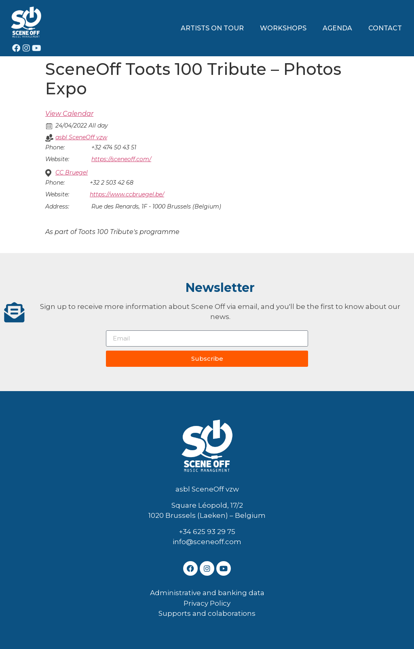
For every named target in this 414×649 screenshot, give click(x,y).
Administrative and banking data (207, 593)
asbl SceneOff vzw (81, 137)
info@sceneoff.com (207, 542)
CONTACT (385, 28)
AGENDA (337, 28)
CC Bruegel (71, 172)
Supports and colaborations (207, 613)
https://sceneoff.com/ (121, 159)
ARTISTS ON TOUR (212, 28)
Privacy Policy (207, 603)
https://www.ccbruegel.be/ (127, 194)
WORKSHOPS (283, 28)
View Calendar (69, 113)
